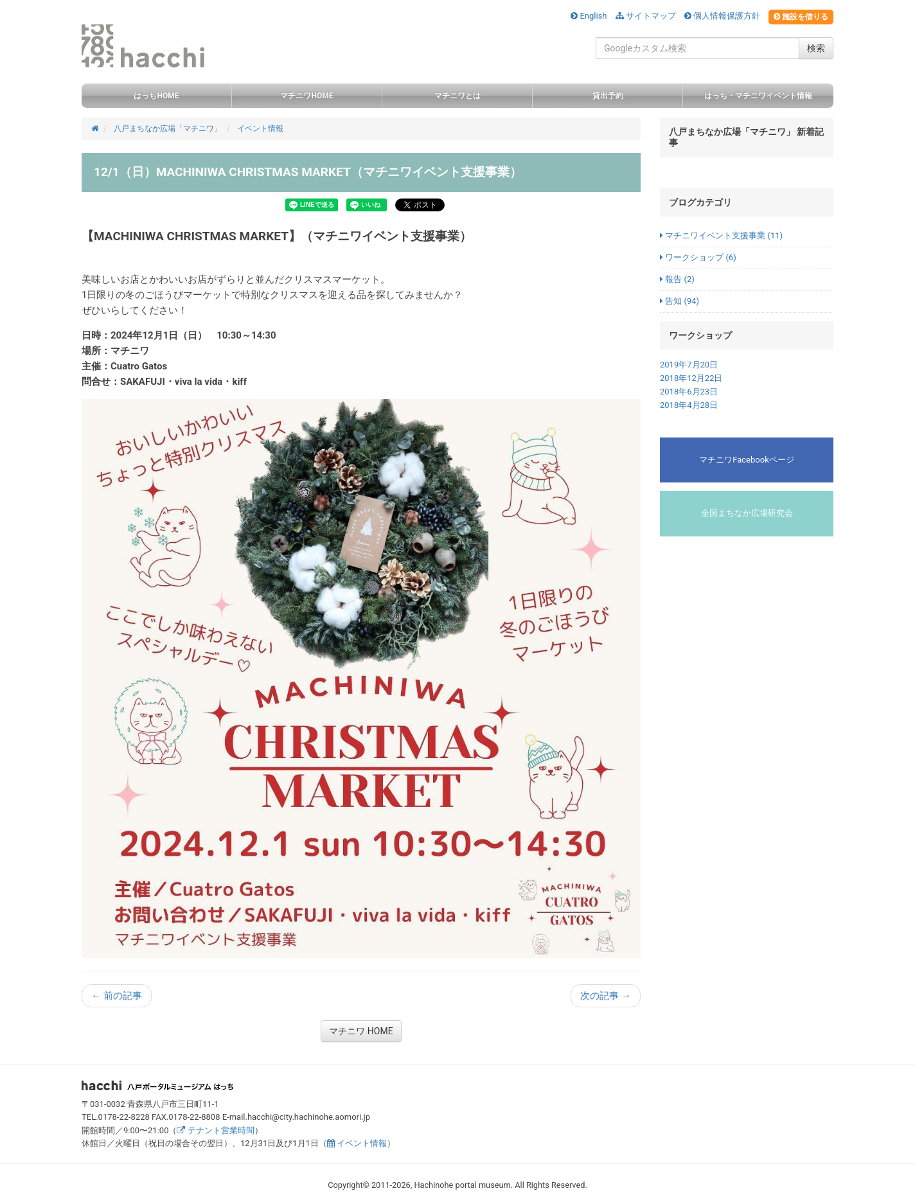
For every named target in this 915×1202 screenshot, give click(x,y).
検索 (816, 48)
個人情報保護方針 (722, 16)
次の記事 (605, 996)
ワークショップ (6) (698, 257)
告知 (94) (679, 301)
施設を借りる (801, 16)
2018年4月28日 (689, 405)
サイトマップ (646, 16)
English (589, 16)
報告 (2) (677, 279)
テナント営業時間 (215, 1130)
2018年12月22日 (691, 378)
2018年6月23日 (689, 391)
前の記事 (116, 996)
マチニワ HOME (361, 1031)
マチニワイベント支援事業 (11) (721, 235)
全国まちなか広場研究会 (747, 513)
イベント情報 (357, 1143)
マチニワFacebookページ (746, 459)
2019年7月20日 (689, 364)
